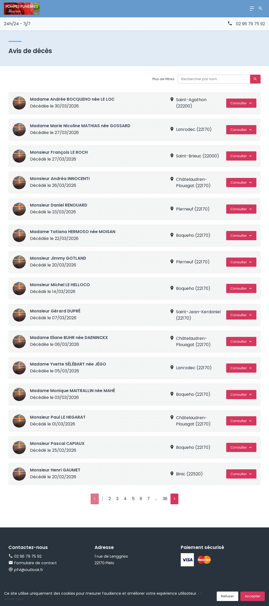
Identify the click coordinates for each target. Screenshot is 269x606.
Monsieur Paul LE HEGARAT (58, 417)
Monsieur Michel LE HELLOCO (60, 285)
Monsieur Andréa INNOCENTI (60, 179)
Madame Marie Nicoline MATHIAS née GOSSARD (80, 126)
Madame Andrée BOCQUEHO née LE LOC (72, 99)
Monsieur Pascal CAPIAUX (57, 443)
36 (165, 499)
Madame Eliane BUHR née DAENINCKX (69, 338)
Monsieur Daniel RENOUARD (59, 205)
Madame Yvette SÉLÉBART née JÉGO (68, 364)
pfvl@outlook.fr (28, 570)
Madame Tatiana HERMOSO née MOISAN (72, 232)
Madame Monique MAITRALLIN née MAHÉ (72, 391)
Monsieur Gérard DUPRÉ (55, 311)
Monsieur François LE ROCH (59, 152)
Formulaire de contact (32, 563)
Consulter (241, 103)
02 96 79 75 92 (250, 24)
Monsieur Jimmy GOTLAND (58, 258)
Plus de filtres (163, 79)
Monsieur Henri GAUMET (55, 470)
